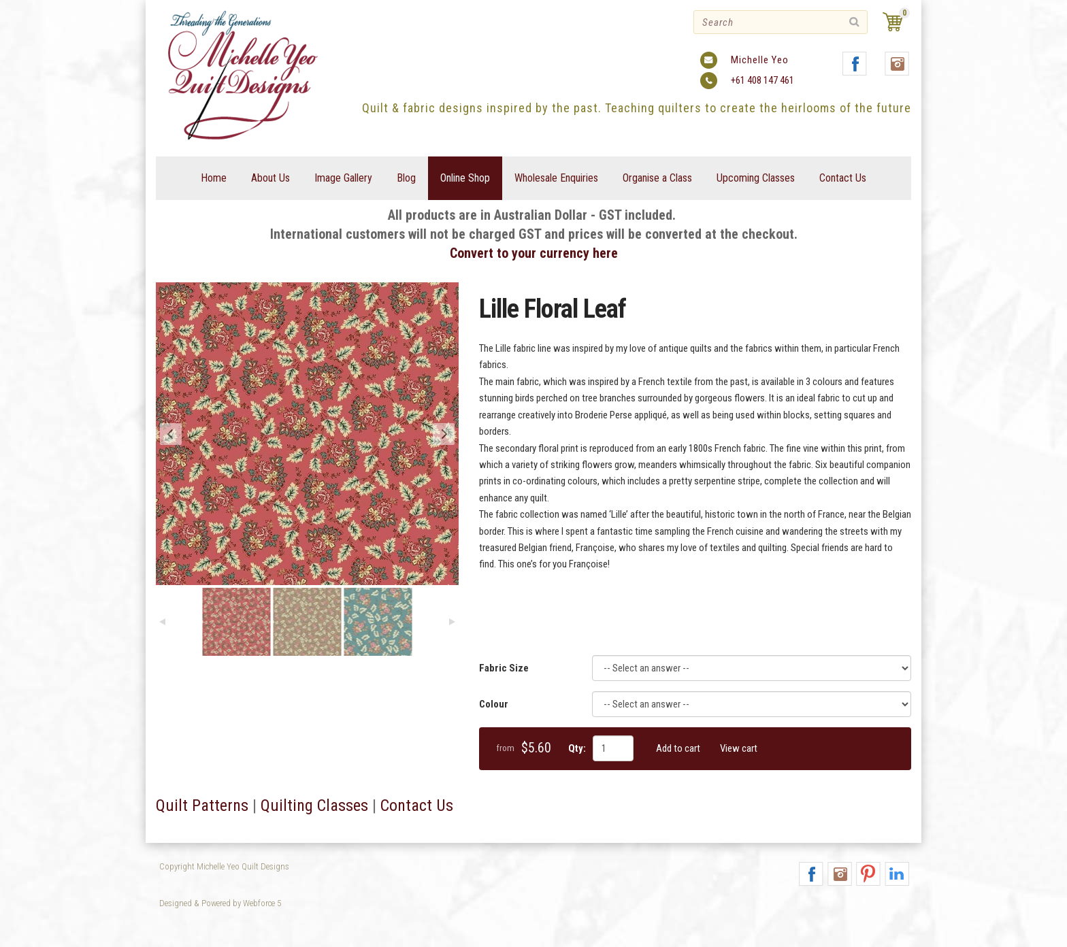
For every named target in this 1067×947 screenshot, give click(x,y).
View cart (738, 748)
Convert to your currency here (534, 253)
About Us (270, 177)
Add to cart (678, 748)
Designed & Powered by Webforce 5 (220, 903)
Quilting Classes (314, 805)
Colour (493, 704)
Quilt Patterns (202, 805)
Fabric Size (504, 668)
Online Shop (465, 177)
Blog (406, 177)
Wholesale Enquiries (556, 177)
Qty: (577, 748)
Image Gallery (343, 177)
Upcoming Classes (756, 177)
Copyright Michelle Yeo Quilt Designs (224, 866)
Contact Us (842, 177)
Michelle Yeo (760, 60)
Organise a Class (657, 177)
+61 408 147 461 (762, 80)
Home (214, 177)
